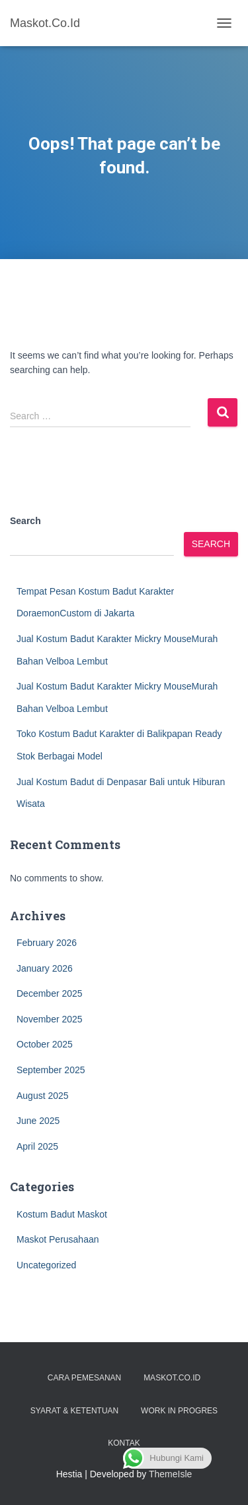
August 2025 (43, 1095)
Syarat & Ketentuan (74, 1410)
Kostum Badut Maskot (62, 1214)
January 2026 (45, 968)
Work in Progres (179, 1410)
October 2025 (45, 1044)
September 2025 (51, 1070)
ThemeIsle (170, 1474)
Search (25, 521)
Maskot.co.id (172, 1377)
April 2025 (37, 1146)
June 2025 (38, 1120)
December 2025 (50, 993)
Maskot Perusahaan (58, 1239)
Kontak (124, 1443)
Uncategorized (46, 1265)
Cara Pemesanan (84, 1377)
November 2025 (50, 1019)
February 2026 (47, 942)
